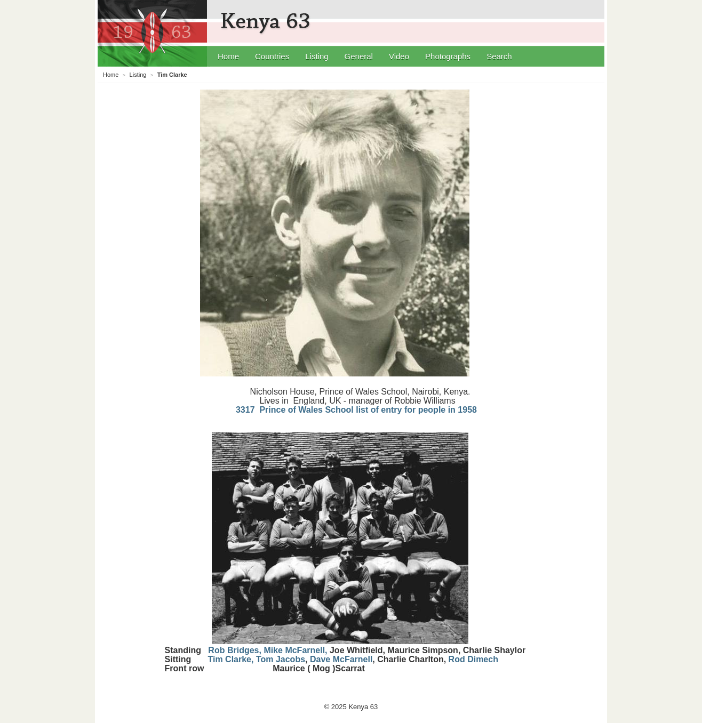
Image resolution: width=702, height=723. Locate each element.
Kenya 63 (267, 21)
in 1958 (462, 409)
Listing (316, 56)
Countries (272, 56)
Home (228, 56)
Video (399, 56)
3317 (342, 409)
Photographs (447, 56)
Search (499, 56)
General (359, 56)
